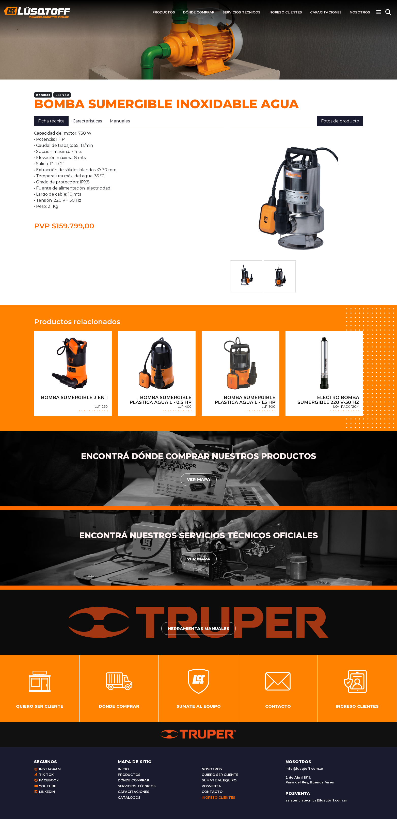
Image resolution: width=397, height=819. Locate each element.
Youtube (45, 786)
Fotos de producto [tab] (340, 121)
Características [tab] (87, 121)
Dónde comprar (198, 12)
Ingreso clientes (285, 12)
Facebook (46, 780)
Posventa (211, 786)
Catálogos (129, 797)
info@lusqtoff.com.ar (304, 768)
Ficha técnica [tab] (51, 121)
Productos (163, 12)
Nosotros (360, 12)
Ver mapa (198, 479)
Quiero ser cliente (220, 775)
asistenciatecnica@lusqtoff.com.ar (316, 800)
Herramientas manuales (198, 628)
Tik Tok (44, 775)
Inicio (123, 769)
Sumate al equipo (219, 780)
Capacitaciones (326, 12)
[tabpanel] (129, 180)
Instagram (47, 769)
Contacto (212, 792)
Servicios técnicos (241, 12)
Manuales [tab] (120, 121)
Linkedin (44, 792)
